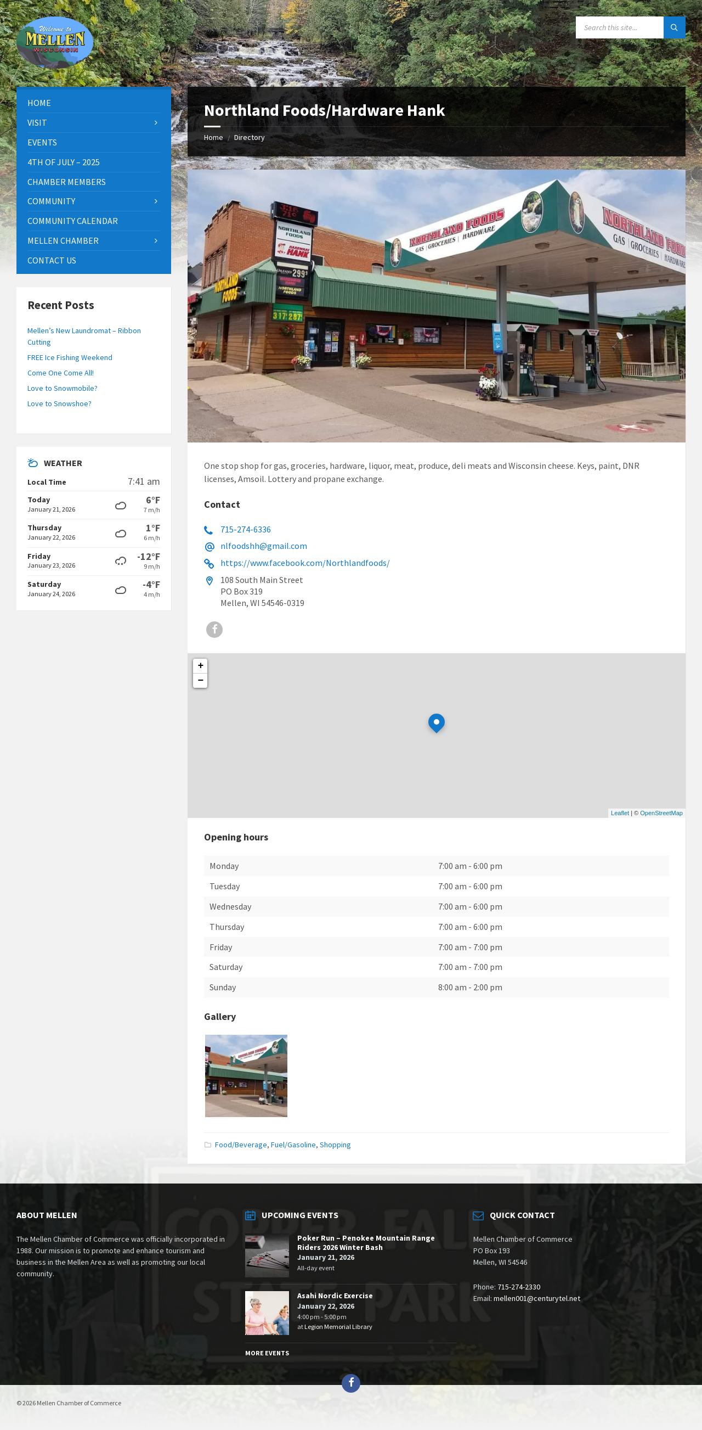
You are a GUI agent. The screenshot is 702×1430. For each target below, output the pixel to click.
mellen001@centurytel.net (537, 1298)
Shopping (335, 1144)
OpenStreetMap (661, 813)
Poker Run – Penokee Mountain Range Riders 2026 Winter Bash (366, 1242)
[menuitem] (93, 103)
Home (213, 137)
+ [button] (201, 665)
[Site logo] (54, 65)
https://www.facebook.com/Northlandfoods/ (305, 562)
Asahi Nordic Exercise (335, 1295)
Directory (249, 137)
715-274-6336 (245, 529)
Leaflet (620, 813)
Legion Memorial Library (338, 1326)
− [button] (201, 680)
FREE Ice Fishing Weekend (69, 357)
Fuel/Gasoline (293, 1144)
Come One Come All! (60, 373)
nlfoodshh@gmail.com (263, 545)
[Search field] (631, 27)
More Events (267, 1353)
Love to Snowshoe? (59, 403)
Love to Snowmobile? (62, 388)
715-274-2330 (518, 1287)
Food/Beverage (241, 1144)
